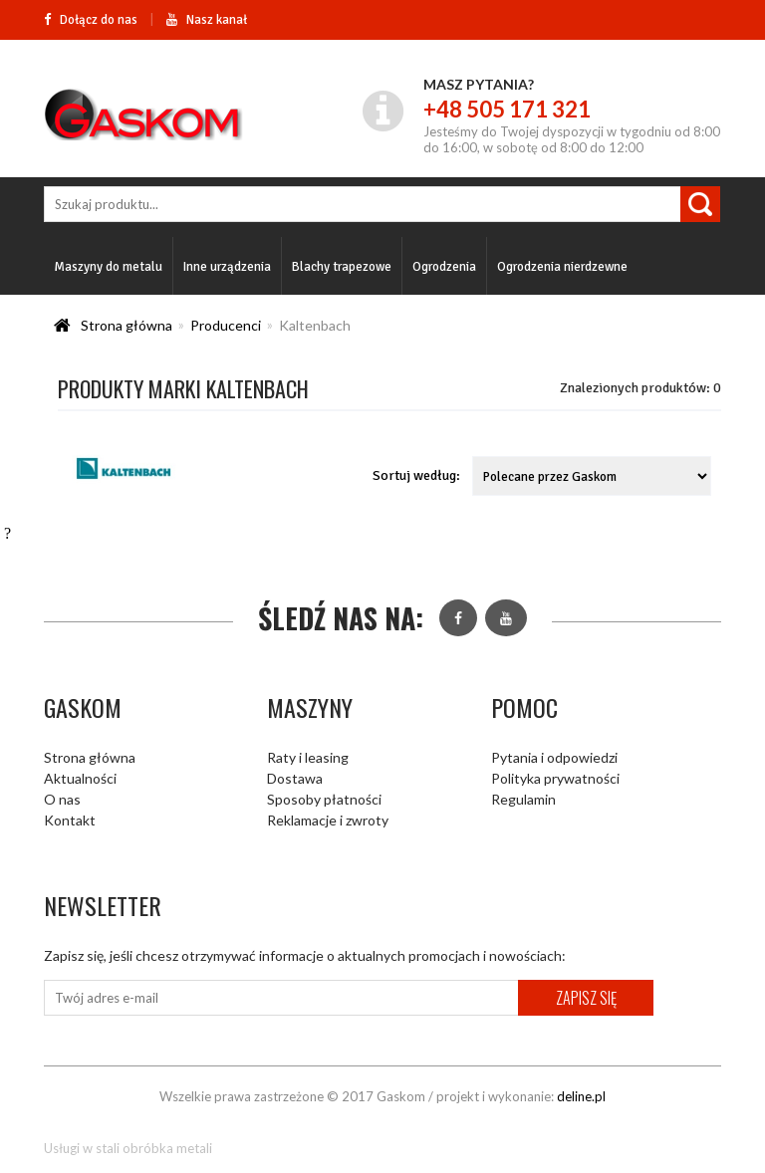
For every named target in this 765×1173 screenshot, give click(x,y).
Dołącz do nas (90, 20)
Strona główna (126, 325)
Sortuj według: (416, 475)
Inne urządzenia (227, 267)
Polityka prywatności (555, 778)
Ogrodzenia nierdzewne (562, 267)
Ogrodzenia (444, 267)
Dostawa (295, 778)
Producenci (225, 325)
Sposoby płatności (324, 799)
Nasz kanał (206, 20)
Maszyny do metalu (108, 267)
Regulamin (523, 799)
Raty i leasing (308, 757)
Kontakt (70, 820)
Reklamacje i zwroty (327, 820)
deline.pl (581, 1096)
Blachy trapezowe (341, 267)
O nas (62, 799)
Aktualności (80, 778)
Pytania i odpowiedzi (554, 757)
